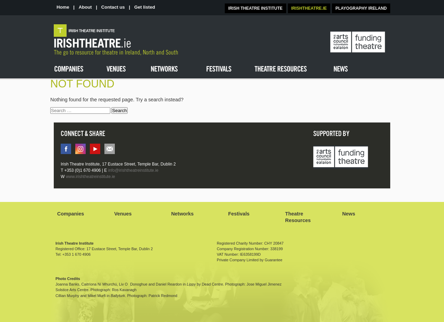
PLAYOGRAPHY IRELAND (361, 8)
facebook (66, 149)
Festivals (239, 214)
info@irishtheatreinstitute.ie (109, 149)
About (85, 7)
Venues (122, 214)
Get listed (144, 7)
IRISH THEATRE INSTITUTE (255, 8)
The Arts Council (357, 42)
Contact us (113, 7)
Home (63, 7)
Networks (182, 214)
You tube (95, 149)
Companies (70, 214)
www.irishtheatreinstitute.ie (90, 176)
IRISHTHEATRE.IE (309, 8)
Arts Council (340, 157)
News (348, 214)
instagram (80, 149)
